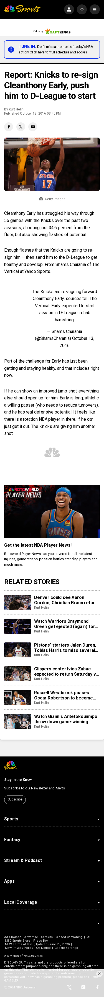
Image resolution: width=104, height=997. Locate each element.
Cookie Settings (66, 948)
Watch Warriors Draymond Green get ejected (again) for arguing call (64, 624)
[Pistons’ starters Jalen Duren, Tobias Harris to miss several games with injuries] (17, 649)
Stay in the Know (18, 780)
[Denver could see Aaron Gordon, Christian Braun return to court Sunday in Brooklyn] (17, 602)
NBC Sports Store (17, 940)
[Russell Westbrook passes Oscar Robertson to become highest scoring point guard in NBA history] (17, 697)
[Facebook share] (8, 126)
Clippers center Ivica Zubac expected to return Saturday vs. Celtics (66, 671)
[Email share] (32, 126)
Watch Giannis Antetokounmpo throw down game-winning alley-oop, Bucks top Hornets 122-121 (65, 719)
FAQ (88, 937)
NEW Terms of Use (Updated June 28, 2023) (37, 944)
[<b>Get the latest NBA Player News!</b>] (52, 511)
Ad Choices (12, 937)
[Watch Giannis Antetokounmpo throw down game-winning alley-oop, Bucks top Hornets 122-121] (17, 721)
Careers (46, 937)
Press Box (40, 940)
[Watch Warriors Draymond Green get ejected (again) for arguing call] (17, 626)
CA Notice (43, 948)
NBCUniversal (34, 956)
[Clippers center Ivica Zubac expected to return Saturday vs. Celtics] (17, 673)
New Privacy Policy (19, 948)
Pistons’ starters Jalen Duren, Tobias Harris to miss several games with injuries (65, 647)
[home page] (22, 9)
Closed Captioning (69, 937)
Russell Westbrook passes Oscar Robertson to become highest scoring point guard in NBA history (64, 695)
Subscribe (15, 799)
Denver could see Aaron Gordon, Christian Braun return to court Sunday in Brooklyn (65, 600)
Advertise (31, 937)
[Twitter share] (20, 126)
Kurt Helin (16, 109)
